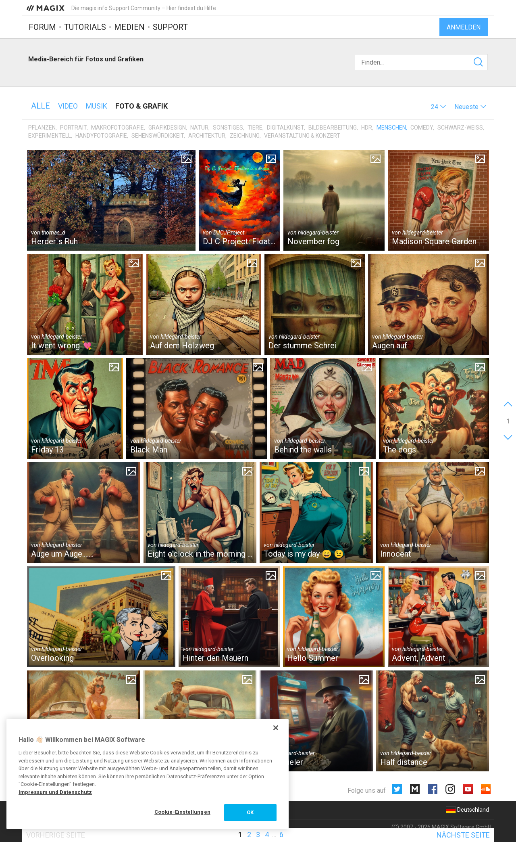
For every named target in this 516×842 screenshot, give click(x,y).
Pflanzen (42, 127)
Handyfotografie (101, 135)
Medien (129, 27)
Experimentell (49, 135)
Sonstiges (228, 127)
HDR (366, 127)
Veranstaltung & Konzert (302, 135)
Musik (96, 106)
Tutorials (85, 27)
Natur (199, 127)
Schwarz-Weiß (460, 127)
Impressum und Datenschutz (55, 792)
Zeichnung (245, 135)
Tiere (255, 127)
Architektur (206, 135)
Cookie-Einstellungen (182, 812)
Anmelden (464, 27)
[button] (438, 107)
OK (250, 812)
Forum (42, 27)
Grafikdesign (167, 127)
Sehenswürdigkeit (157, 135)
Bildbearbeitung (332, 127)
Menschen (391, 127)
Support (170, 27)
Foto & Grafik (141, 106)
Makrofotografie (117, 127)
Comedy (421, 127)
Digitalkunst (285, 127)
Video (68, 106)
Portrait (73, 127)
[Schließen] (276, 728)
